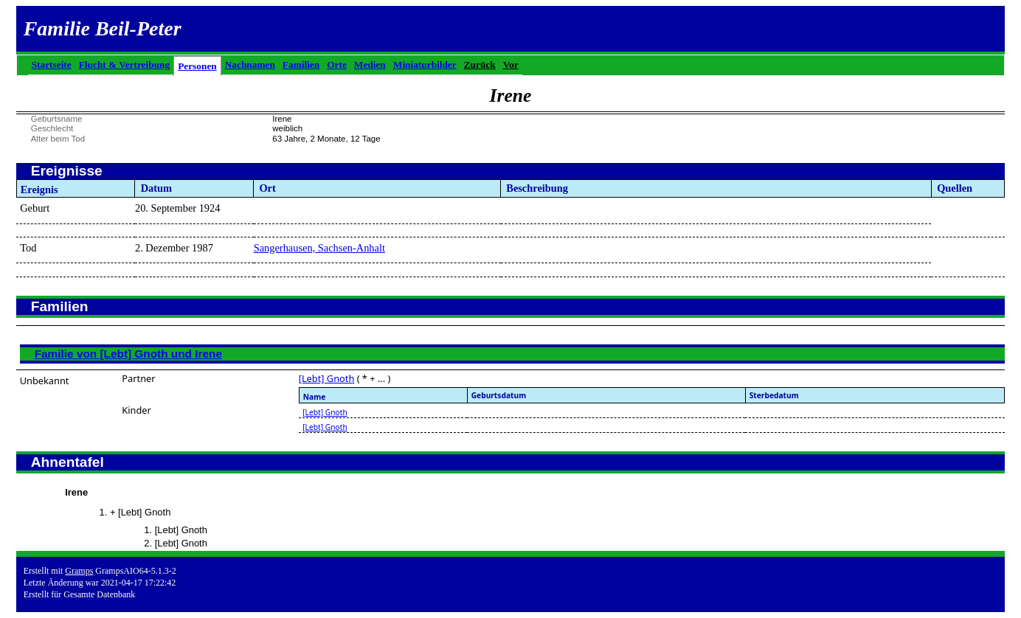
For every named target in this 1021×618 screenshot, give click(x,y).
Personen (197, 66)
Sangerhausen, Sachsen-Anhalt (319, 248)
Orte (337, 64)
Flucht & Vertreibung (124, 64)
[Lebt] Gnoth (327, 378)
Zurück (480, 64)
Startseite (52, 64)
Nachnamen (250, 64)
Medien (370, 64)
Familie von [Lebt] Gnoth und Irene (128, 353)
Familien (301, 64)
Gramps (79, 571)
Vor (511, 64)
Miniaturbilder (425, 64)
